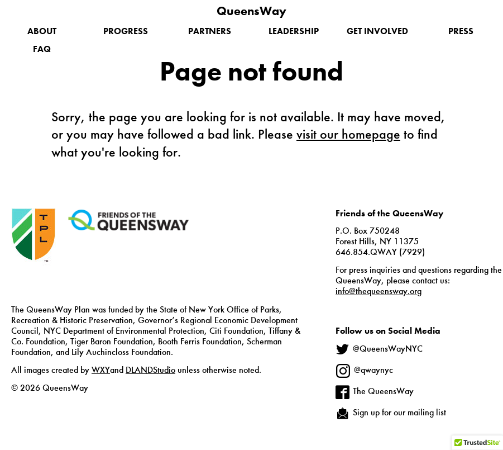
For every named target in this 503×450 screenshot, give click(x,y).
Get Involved (377, 31)
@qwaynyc (373, 369)
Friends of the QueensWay (128, 220)
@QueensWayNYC (388, 349)
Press (460, 31)
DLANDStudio (150, 369)
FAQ (42, 49)
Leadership (294, 31)
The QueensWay (383, 391)
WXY (101, 369)
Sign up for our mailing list (399, 412)
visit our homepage (348, 134)
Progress (125, 31)
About (41, 31)
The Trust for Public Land (33, 252)
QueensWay (251, 10)
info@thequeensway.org (378, 291)
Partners (209, 31)
